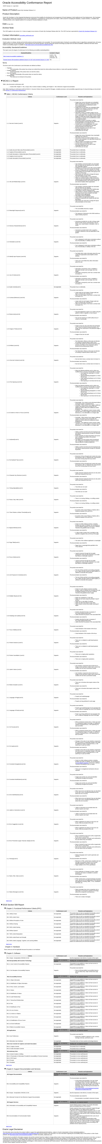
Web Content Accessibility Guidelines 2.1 (13, 56)
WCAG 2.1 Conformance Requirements (16, 90)
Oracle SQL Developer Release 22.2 (88, 31)
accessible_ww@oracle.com (27, 35)
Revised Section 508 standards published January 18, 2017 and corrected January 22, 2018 (26, 59)
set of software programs (82, 762)
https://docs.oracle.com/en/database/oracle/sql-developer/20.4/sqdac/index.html (87, 1089)
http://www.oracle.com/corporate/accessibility (21, 1134)
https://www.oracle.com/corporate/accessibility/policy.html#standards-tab (21, 1133)
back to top (9, 900)
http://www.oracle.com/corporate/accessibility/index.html (39, 44)
